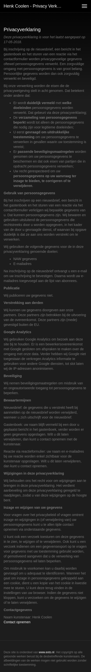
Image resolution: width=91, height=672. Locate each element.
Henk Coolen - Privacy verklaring (35, 6)
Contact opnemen (17, 622)
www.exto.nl (46, 652)
